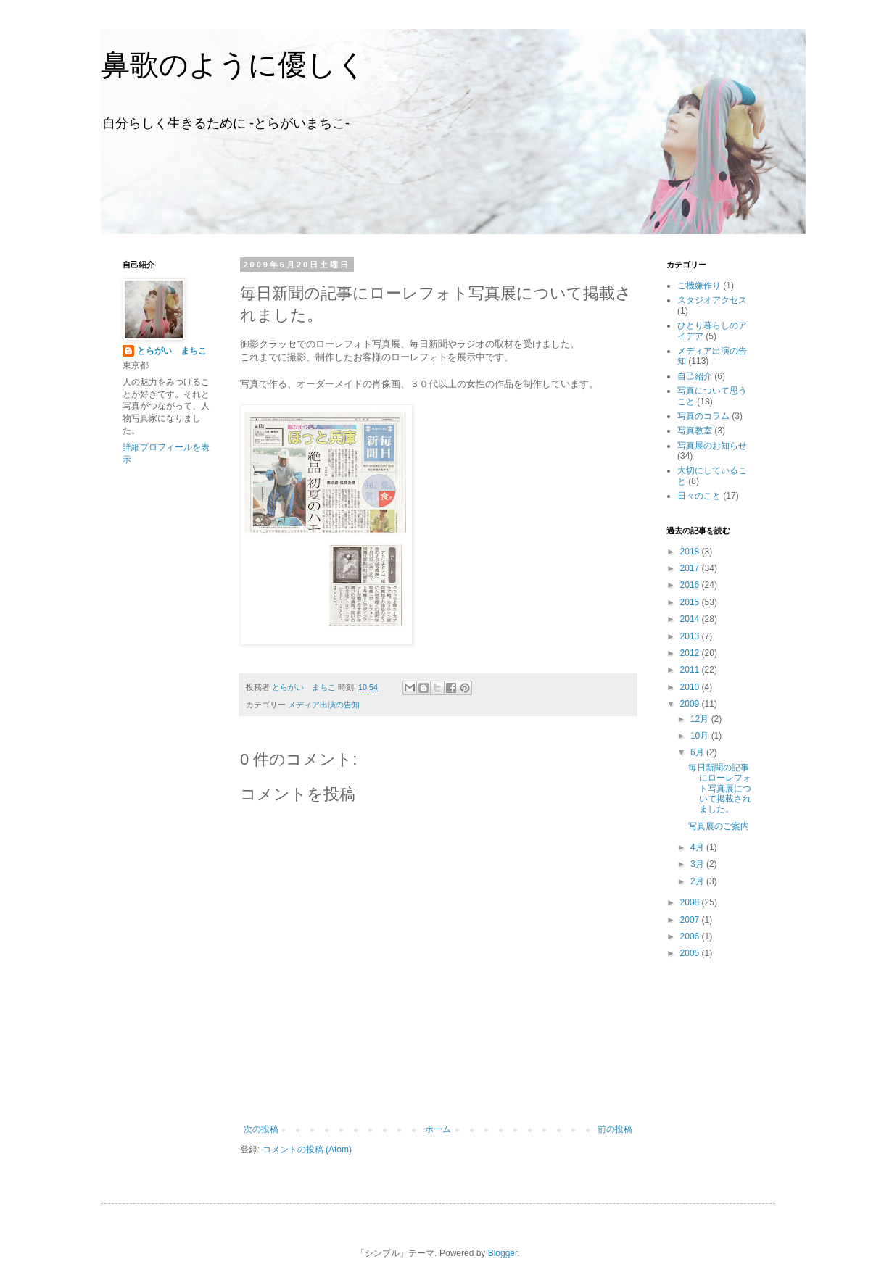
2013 (691, 636)
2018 (691, 552)
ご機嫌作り (699, 286)
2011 (691, 670)
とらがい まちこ (172, 351)
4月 (698, 847)
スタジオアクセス (712, 300)
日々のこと (699, 496)
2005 (691, 953)
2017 (691, 568)
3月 (698, 864)
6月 (698, 752)
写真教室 (694, 430)
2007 (691, 920)
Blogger (503, 1253)
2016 (691, 585)
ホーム (438, 1129)
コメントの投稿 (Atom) (307, 1149)
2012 (691, 653)
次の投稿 (261, 1129)
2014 (691, 619)
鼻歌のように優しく (233, 64)
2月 (698, 881)
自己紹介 (694, 376)
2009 (691, 704)
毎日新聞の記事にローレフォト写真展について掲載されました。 (719, 789)
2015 (691, 602)
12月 (700, 719)
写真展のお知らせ (712, 446)
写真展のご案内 (718, 826)
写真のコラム (703, 416)
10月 (700, 736)
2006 (691, 936)
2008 (691, 902)
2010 (691, 687)
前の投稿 (615, 1129)
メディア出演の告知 (324, 704)
